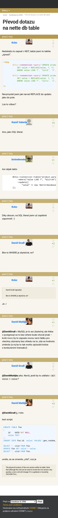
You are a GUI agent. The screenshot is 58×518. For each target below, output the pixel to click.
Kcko (14, 42)
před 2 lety (7, 36)
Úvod (5, 15)
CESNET (32, 508)
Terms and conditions (12, 505)
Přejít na (23, 502)
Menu (5, 10)
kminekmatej (19, 159)
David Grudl (18, 242)
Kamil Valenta (19, 122)
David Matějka (20, 321)
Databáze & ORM (16, 15)
